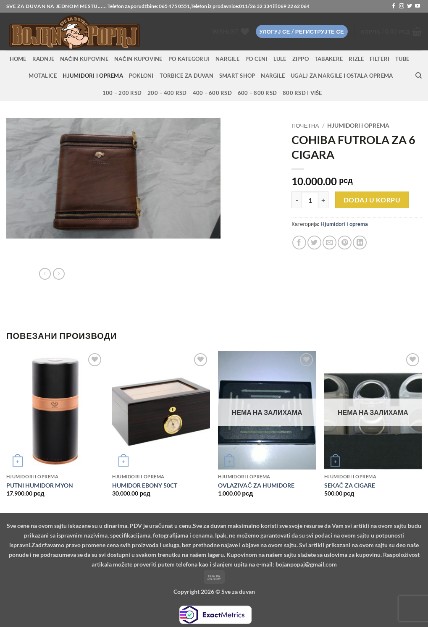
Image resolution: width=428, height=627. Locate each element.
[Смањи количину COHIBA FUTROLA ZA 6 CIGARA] (296, 200)
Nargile (273, 75)
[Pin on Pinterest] (345, 242)
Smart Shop (237, 75)
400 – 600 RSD (212, 92)
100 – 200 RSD (122, 92)
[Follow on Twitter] (409, 6)
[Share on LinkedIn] (360, 242)
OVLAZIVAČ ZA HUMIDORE (256, 485)
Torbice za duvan (186, 75)
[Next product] (45, 274)
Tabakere (329, 58)
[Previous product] (59, 274)
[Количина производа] (310, 200)
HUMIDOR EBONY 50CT (144, 485)
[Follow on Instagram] (401, 6)
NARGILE (227, 58)
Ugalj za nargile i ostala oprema (342, 75)
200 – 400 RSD (166, 92)
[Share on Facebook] (299, 242)
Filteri (379, 58)
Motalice (43, 75)
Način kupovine (84, 58)
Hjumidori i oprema (93, 75)
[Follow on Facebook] (393, 6)
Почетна (305, 125)
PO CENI (256, 58)
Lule (279, 58)
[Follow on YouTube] (417, 6)
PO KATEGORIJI (189, 58)
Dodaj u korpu (372, 200)
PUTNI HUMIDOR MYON (39, 485)
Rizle (356, 58)
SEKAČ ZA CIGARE (349, 485)
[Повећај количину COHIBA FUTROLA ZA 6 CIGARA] (323, 200)
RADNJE (43, 58)
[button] (302, 32)
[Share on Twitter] (314, 242)
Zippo (300, 58)
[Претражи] (418, 76)
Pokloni (141, 75)
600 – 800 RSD (257, 92)
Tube (402, 58)
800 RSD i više (302, 92)
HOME (18, 58)
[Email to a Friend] (329, 242)
